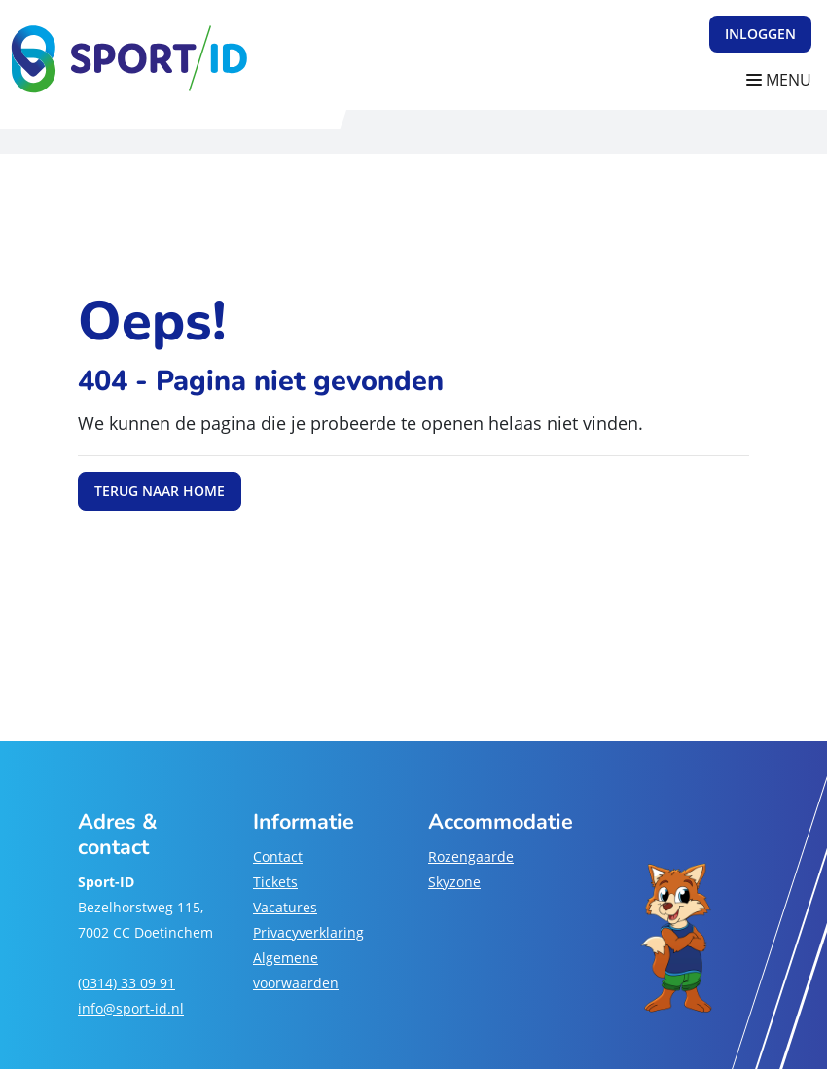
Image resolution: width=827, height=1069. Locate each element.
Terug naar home (159, 490)
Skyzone (454, 882)
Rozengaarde (471, 856)
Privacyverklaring (308, 932)
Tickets (275, 882)
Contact (278, 856)
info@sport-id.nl (131, 1008)
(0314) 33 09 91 (126, 983)
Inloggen (760, 33)
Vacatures (285, 907)
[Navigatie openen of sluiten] (782, 80)
